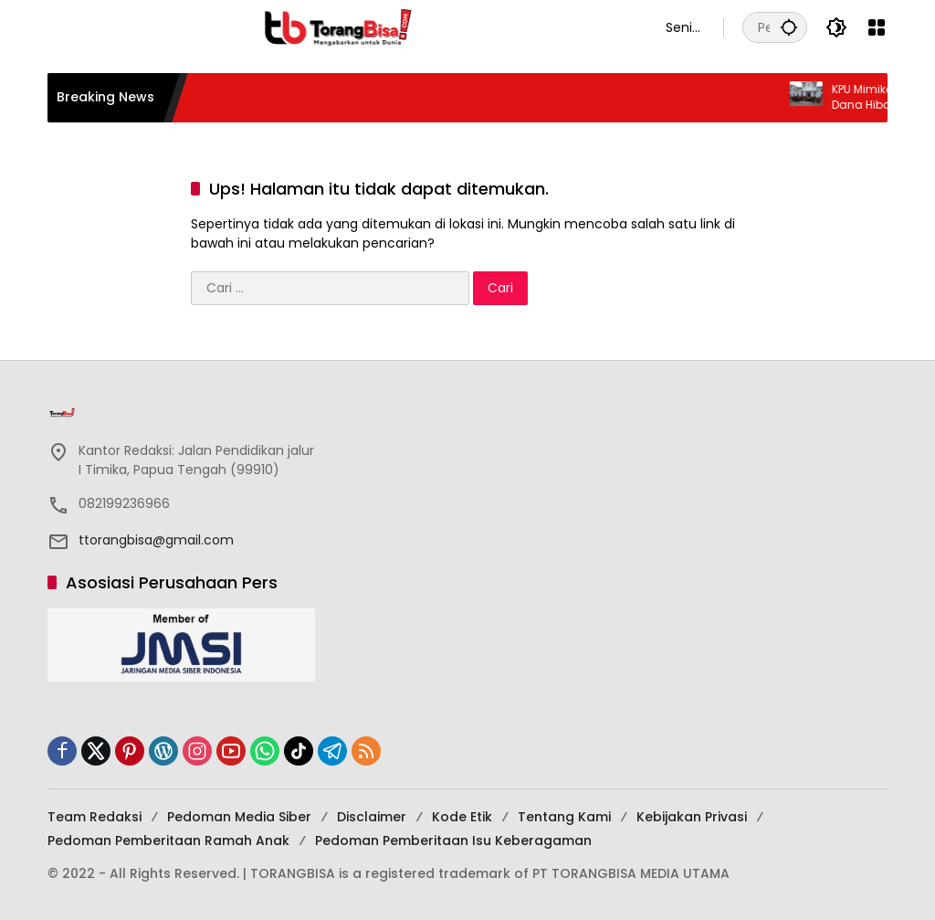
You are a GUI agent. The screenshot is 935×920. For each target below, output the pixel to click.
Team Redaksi (94, 817)
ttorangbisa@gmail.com (156, 540)
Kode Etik (462, 817)
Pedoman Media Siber (239, 817)
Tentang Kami (564, 817)
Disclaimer (371, 817)
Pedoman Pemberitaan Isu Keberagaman (453, 840)
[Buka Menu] (877, 27)
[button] (789, 27)
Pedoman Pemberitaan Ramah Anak (168, 840)
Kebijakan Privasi (691, 817)
